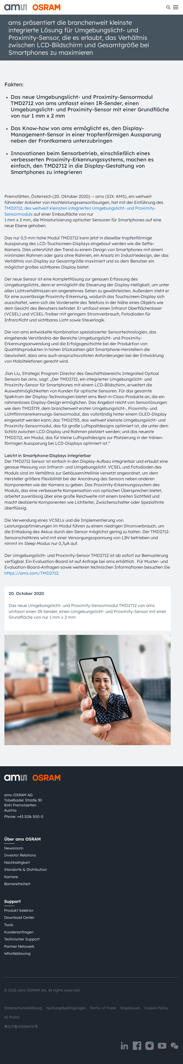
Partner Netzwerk (19, 946)
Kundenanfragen (18, 932)
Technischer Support (21, 939)
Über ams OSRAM (22, 839)
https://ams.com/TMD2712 (31, 573)
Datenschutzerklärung (23, 1008)
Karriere (11, 876)
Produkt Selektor (18, 910)
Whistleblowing (17, 953)
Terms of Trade (103, 1008)
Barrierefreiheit (17, 883)
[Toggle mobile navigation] (176, 7)
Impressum (130, 1008)
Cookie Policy (156, 1008)
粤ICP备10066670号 (21, 1026)
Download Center (19, 917)
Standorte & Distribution (25, 869)
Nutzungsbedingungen (66, 1008)
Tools (8, 924)
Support (12, 901)
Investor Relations (20, 855)
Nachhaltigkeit (17, 862)
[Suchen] (168, 7)
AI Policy (12, 1017)
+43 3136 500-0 (30, 816)
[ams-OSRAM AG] (32, 7)
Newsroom (13, 848)
